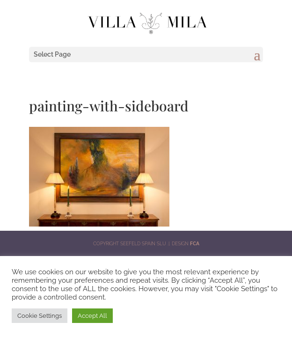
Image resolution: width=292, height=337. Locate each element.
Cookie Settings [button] (39, 315)
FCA (194, 243)
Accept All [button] (92, 315)
